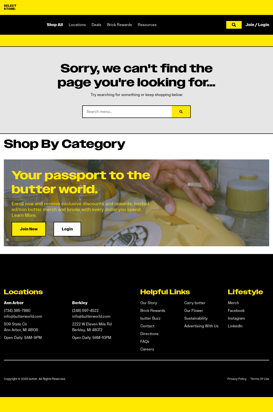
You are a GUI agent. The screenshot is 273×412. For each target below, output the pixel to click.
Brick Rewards (119, 24)
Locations (77, 24)
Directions (149, 333)
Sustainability (196, 318)
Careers (147, 349)
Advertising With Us (201, 326)
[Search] (181, 111)
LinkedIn (235, 326)
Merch (233, 302)
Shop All (55, 24)
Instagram (236, 318)
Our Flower (193, 310)
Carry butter (194, 302)
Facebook (236, 310)
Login (263, 24)
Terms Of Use (259, 379)
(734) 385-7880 (17, 310)
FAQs (144, 341)
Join (250, 24)
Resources (147, 24)
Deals (96, 24)
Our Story (148, 302)
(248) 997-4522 (85, 310)
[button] (234, 25)
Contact (147, 326)
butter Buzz (150, 318)
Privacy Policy (236, 379)
